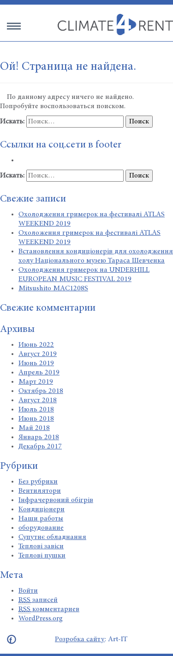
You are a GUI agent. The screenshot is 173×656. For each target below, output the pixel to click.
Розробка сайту (80, 639)
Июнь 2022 (36, 345)
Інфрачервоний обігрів (55, 500)
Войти (28, 591)
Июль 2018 (36, 409)
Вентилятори (39, 491)
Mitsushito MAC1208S (53, 288)
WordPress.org (40, 618)
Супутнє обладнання (52, 537)
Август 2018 (37, 400)
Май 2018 (34, 428)
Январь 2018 (38, 437)
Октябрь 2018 (40, 391)
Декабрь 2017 (40, 446)
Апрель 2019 (39, 372)
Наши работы (40, 518)
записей (38, 600)
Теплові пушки (42, 555)
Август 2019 (37, 354)
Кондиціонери (41, 509)
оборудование (41, 528)
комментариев (48, 609)
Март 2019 (35, 382)
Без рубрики (38, 481)
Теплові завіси (41, 546)
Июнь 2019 (36, 363)
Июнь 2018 (36, 419)
